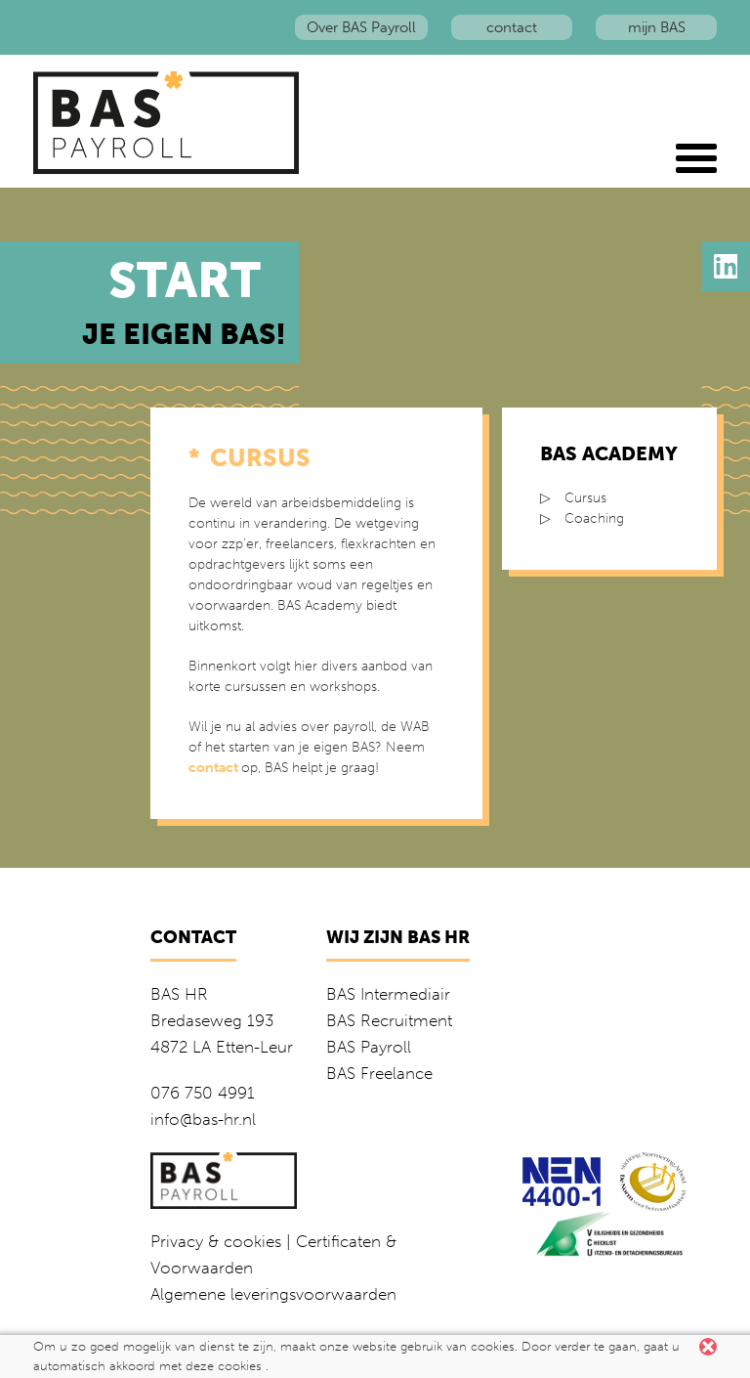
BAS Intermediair (388, 994)
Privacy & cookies (215, 1241)
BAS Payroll (368, 1046)
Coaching (594, 518)
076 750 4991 (202, 1092)
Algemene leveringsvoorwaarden (273, 1294)
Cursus (585, 498)
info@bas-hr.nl (203, 1119)
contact (511, 27)
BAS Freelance (379, 1073)
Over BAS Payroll (361, 27)
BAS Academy (609, 453)
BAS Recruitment (389, 1020)
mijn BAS (657, 27)
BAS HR (179, 994)
